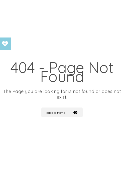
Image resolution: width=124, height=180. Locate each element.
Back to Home (61, 112)
